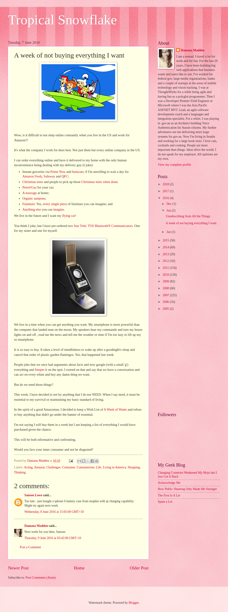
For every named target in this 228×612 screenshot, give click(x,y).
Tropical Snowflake (62, 19)
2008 (166, 288)
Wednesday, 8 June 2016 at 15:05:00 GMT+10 (54, 511)
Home (79, 568)
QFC (64, 176)
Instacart (78, 172)
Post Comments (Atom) (41, 577)
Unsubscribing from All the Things (188, 216)
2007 (166, 295)
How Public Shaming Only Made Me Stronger (187, 489)
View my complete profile (174, 164)
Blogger (134, 602)
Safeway (50, 176)
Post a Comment (30, 547)
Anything (29, 209)
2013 (166, 254)
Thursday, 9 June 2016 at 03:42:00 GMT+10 (52, 538)
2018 (166, 184)
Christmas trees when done (99, 182)
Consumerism (85, 467)
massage (32, 193)
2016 (166, 198)
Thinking (20, 472)
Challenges (54, 467)
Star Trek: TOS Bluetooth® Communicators (103, 226)
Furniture (28, 204)
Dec (169, 204)
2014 (166, 247)
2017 (166, 191)
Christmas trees (32, 182)
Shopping (134, 467)
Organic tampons (33, 198)
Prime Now (57, 172)
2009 (166, 281)
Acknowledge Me (169, 482)
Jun (169, 210)
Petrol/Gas (29, 187)
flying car (68, 216)
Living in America (114, 467)
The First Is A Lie (169, 495)
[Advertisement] (46, 362)
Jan (169, 232)
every (47, 204)
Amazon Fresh (32, 176)
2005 (166, 308)
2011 (166, 268)
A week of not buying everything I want (191, 223)
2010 (166, 274)
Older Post (139, 568)
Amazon (39, 467)
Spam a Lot (165, 501)
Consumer (68, 467)
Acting (28, 467)
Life (98, 467)
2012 (166, 261)
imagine (58, 209)
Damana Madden (36, 526)
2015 (166, 240)
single (55, 204)
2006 (166, 302)
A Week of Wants (115, 409)
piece (63, 204)
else (39, 209)
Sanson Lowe (33, 495)
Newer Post (18, 568)
